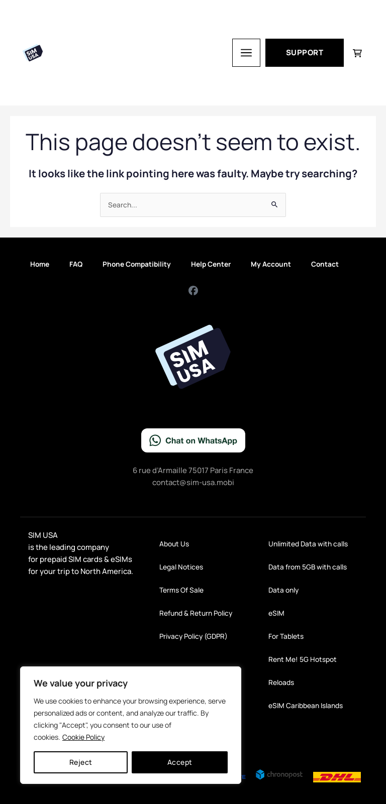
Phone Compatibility (137, 264)
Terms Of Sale (181, 590)
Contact (325, 264)
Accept (179, 762)
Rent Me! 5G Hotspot (302, 659)
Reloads (281, 682)
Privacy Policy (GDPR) (193, 636)
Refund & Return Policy (195, 613)
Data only (283, 590)
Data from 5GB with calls (307, 566)
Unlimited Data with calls (308, 543)
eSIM (276, 613)
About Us (174, 543)
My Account (271, 264)
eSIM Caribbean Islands (305, 705)
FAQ (75, 264)
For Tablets (286, 636)
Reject (80, 762)
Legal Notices (181, 566)
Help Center (211, 264)
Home (39, 264)
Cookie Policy (83, 737)
